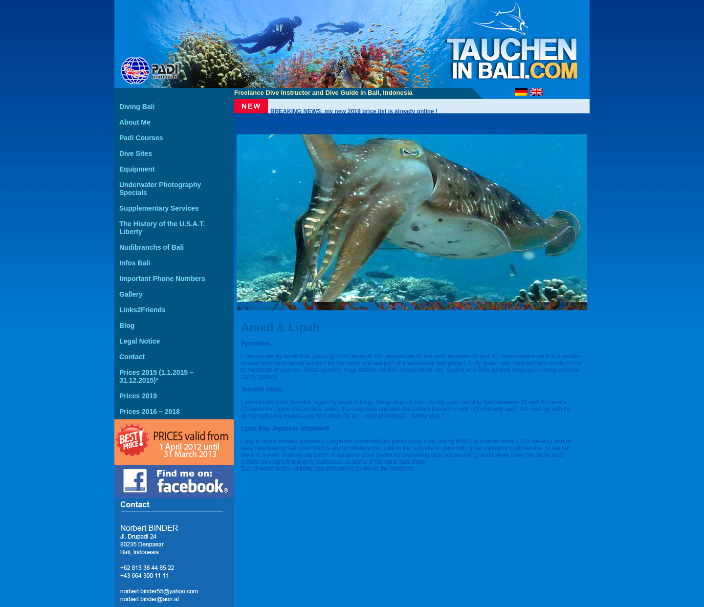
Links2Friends (142, 310)
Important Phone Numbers (162, 278)
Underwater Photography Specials (160, 188)
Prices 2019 (138, 396)
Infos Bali (134, 263)
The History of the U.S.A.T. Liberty (162, 228)
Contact (132, 357)
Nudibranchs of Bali (151, 247)
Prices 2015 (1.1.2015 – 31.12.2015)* (156, 376)
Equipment (136, 169)
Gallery (130, 294)
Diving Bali (136, 106)
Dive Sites (135, 153)
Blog (126, 325)
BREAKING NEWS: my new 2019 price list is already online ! (354, 111)
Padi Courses (141, 138)
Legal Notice (139, 341)
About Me (135, 122)
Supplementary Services (159, 208)
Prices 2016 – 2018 (149, 411)
